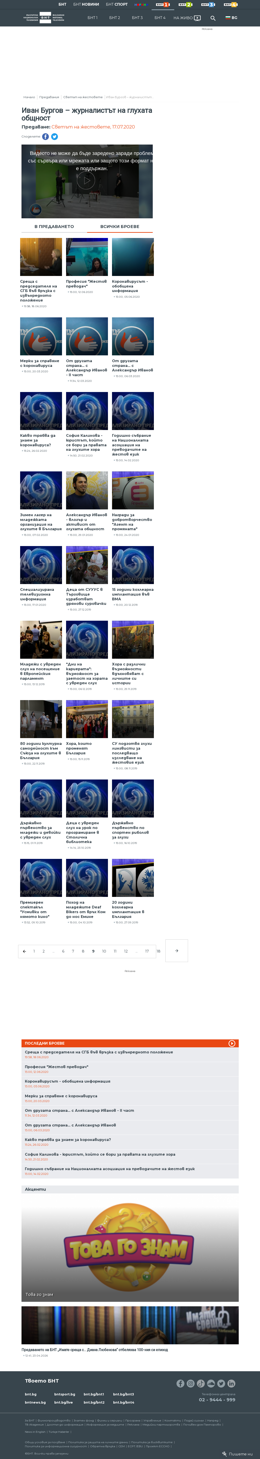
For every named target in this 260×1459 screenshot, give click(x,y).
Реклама (207, 29)
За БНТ (29, 1420)
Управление (152, 1420)
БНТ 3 (137, 18)
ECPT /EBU (135, 1446)
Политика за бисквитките (152, 1442)
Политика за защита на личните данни (98, 1442)
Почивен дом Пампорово (202, 1424)
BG (234, 18)
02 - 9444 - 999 (217, 1399)
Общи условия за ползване (45, 1442)
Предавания (49, 97)
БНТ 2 (114, 18)
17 (147, 951)
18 (158, 951)
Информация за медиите (105, 1424)
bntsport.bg (64, 1394)
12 (126, 951)
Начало (29, 97)
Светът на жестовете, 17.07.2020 (93, 127)
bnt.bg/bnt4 (123, 1402)
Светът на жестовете (83, 97)
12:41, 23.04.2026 (36, 1355)
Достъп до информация (65, 1424)
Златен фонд (84, 1420)
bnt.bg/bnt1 (94, 1394)
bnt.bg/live (63, 1402)
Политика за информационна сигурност (56, 1446)
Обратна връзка (102, 1446)
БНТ (63, 4)
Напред (212, 1420)
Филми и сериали (109, 1420)
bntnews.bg (35, 1402)
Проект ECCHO (157, 1446)
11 (115, 951)
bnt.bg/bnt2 (94, 1402)
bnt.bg (30, 1394)
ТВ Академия (34, 1424)
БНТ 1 (93, 18)
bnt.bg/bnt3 (123, 1394)
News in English (35, 1431)
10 (104, 951)
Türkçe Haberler (59, 1431)
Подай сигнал (194, 1420)
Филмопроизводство (54, 1420)
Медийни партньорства (161, 1424)
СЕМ (121, 1446)
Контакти (173, 1420)
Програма (132, 1420)
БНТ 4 (160, 18)
